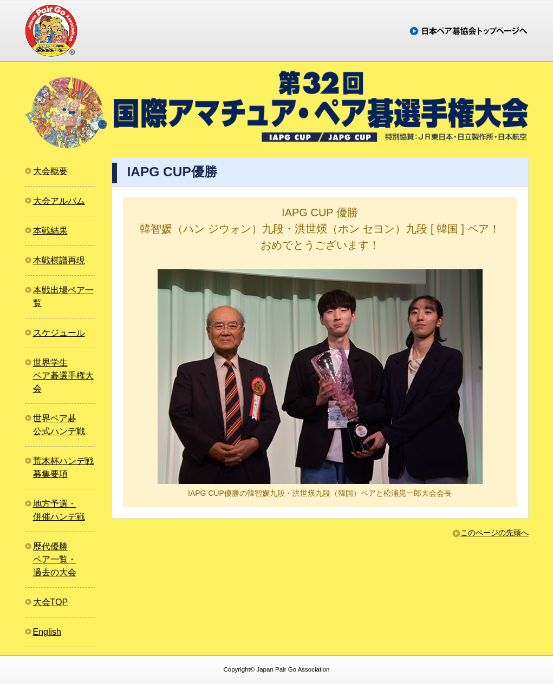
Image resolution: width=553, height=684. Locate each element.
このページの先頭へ (494, 532)
